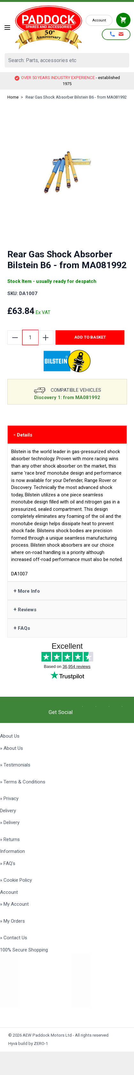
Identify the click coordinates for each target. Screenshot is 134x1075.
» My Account (14, 904)
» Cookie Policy (16, 880)
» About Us (11, 748)
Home (13, 97)
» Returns (10, 839)
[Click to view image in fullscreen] (67, 172)
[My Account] (99, 20)
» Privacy (9, 798)
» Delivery (9, 822)
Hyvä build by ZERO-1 (28, 1043)
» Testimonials (15, 765)
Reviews (24, 609)
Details (22, 434)
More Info (26, 591)
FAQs (21, 628)
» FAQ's (7, 863)
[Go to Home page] (48, 27)
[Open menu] (7, 27)
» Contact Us (13, 938)
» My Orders (12, 921)
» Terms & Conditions (22, 782)
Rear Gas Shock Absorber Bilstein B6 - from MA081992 (76, 97)
